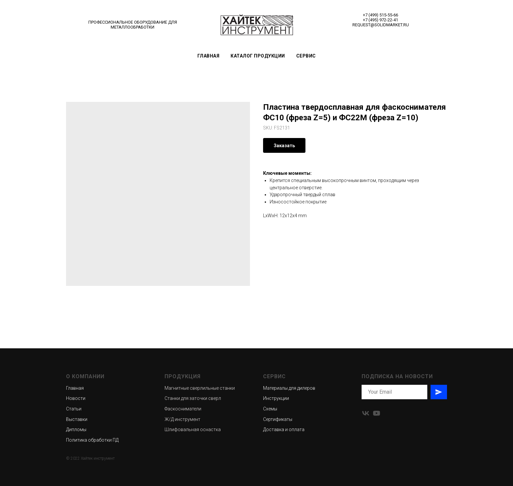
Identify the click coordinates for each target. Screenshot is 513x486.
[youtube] (376, 413)
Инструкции (276, 398)
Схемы (270, 408)
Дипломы (76, 429)
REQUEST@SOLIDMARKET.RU (380, 24)
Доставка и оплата (283, 429)
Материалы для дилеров (289, 388)
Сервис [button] (306, 55)
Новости (75, 398)
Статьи (73, 408)
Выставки (76, 419)
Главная (208, 55)
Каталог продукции (258, 55)
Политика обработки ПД (92, 440)
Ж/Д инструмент (182, 419)
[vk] (366, 413)
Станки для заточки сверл (193, 398)
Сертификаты (277, 419)
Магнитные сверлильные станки (200, 388)
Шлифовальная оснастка (193, 429)
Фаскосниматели (183, 408)
